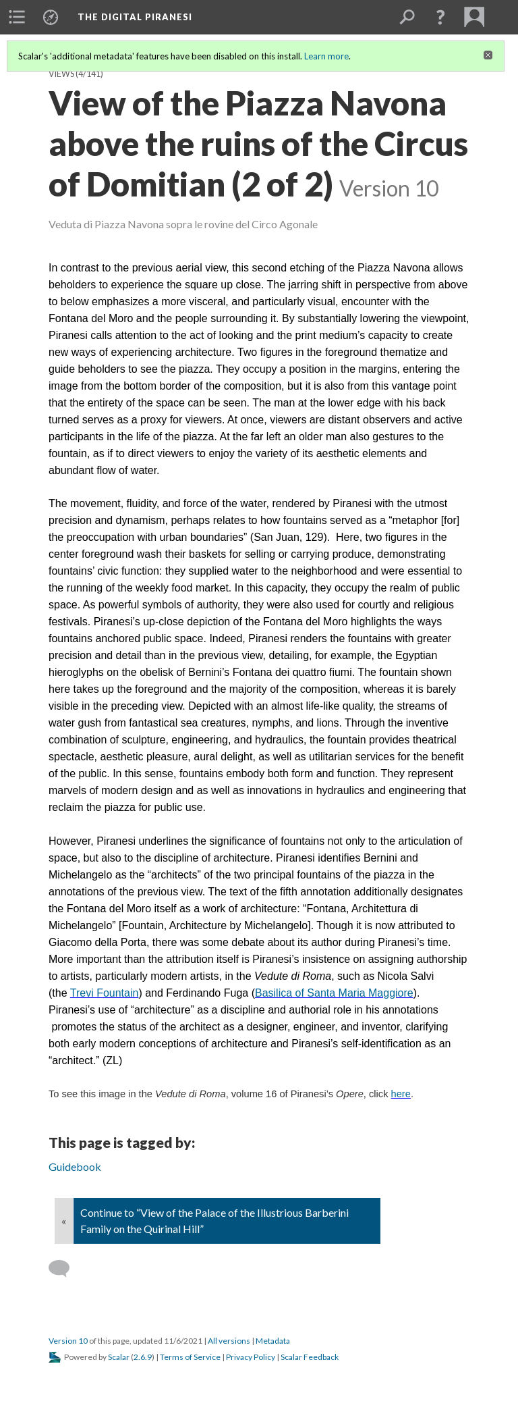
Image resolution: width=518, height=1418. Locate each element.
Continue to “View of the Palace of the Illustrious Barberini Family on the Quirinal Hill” (214, 1220)
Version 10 (68, 1341)
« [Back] (63, 1220)
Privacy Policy (250, 1357)
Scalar (119, 1357)
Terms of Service (190, 1357)
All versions (229, 1341)
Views (61, 74)
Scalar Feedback (310, 1357)
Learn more (326, 56)
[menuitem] (17, 17)
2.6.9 (143, 1357)
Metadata (273, 1341)
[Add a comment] (65, 1269)
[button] (440, 17)
